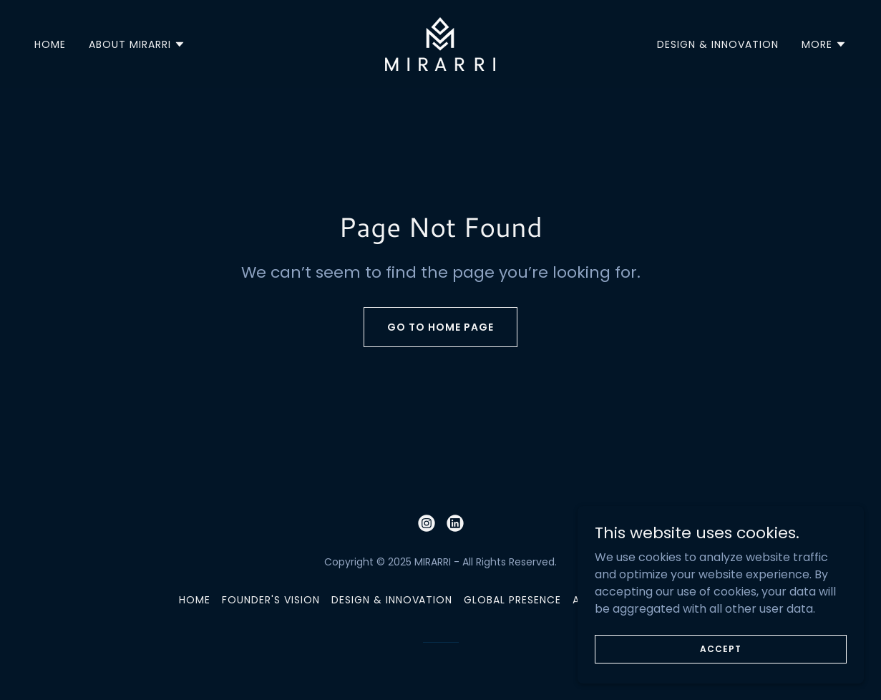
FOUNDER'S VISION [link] (271, 600)
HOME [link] (50, 44)
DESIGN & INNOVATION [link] (718, 44)
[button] (137, 44)
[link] (440, 43)
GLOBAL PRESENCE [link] (512, 600)
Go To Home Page (440, 327)
